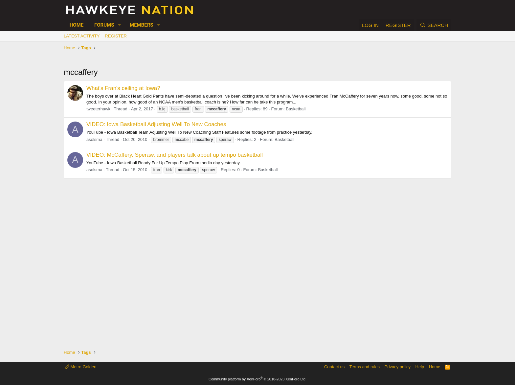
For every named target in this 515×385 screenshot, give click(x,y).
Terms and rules (364, 366)
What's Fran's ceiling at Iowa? (123, 88)
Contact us (334, 366)
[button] (119, 25)
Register (115, 36)
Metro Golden (80, 366)
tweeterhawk (98, 108)
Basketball (295, 108)
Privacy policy (398, 366)
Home (77, 25)
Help (419, 366)
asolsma (94, 139)
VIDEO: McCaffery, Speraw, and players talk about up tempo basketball (174, 155)
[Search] (433, 25)
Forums (104, 25)
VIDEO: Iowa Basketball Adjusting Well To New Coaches (156, 124)
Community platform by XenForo (257, 379)
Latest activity (82, 36)
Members (141, 25)
